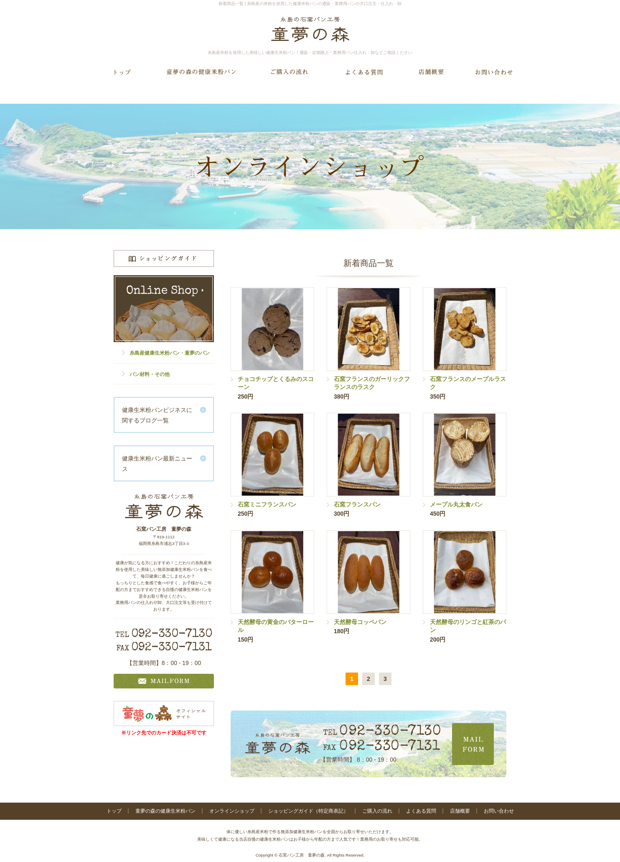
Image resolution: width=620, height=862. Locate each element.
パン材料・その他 (150, 374)
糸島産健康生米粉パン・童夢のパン (170, 353)
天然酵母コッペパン (360, 622)
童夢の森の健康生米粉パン (165, 811)
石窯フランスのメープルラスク (468, 383)
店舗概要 (460, 811)
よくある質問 (421, 811)
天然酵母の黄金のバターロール (276, 626)
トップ (114, 811)
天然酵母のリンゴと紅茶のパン (468, 626)
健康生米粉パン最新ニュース (157, 463)
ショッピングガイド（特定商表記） (308, 811)
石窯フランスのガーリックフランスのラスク (372, 383)
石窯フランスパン (357, 504)
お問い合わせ (499, 811)
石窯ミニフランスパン (267, 504)
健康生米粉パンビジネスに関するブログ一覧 (157, 415)
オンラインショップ (231, 811)
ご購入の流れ (377, 811)
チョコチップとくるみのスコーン (276, 383)
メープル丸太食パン (456, 504)
